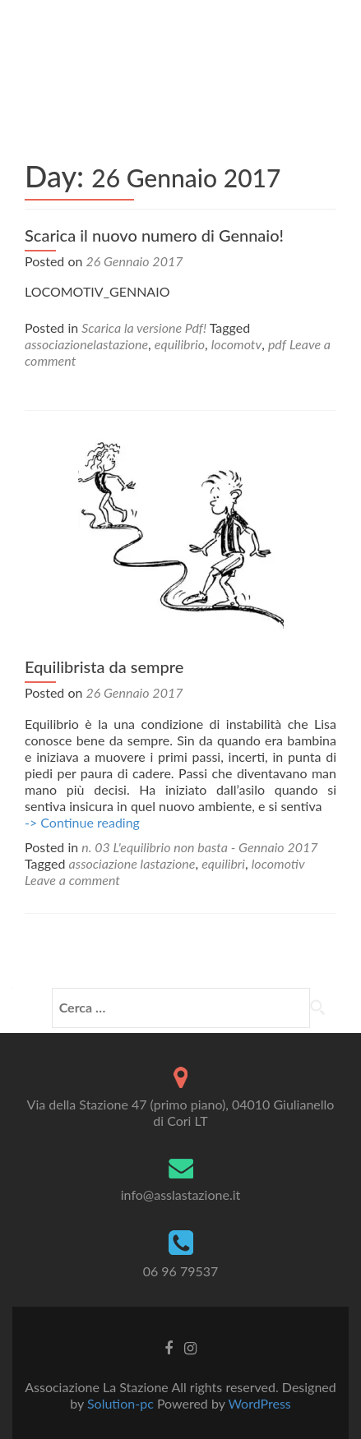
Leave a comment (72, 880)
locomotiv (278, 863)
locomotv (236, 344)
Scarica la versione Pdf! (143, 327)
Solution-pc (122, 1403)
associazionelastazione (86, 344)
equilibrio (180, 344)
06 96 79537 (181, 1271)
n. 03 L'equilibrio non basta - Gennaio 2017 (199, 847)
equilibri (223, 863)
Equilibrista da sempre (104, 666)
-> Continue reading (82, 822)
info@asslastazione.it (180, 1194)
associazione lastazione (132, 863)
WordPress (259, 1403)
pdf (277, 344)
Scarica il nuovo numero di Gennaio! (154, 235)
